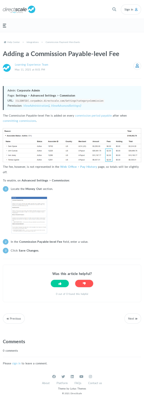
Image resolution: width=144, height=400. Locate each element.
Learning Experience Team (31, 64)
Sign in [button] (128, 9)
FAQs (77, 383)
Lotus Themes (78, 388)
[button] (114, 9)
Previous (15, 318)
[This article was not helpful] (84, 283)
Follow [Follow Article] (137, 66)
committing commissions (19, 120)
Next (131, 318)
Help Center (13, 42)
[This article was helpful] (59, 283)
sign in (16, 363)
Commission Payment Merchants (63, 42)
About (46, 383)
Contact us (95, 383)
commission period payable (93, 115)
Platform (62, 383)
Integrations (33, 42)
